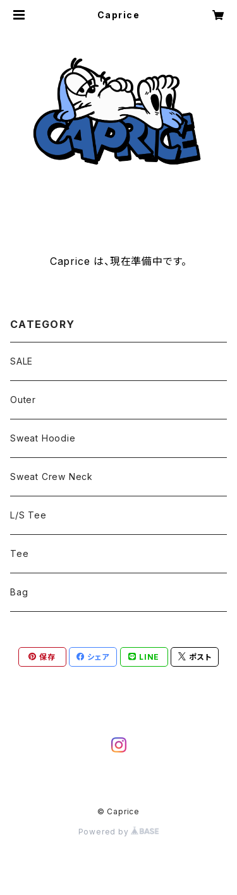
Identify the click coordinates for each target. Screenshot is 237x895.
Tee (19, 553)
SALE (21, 361)
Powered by (118, 831)
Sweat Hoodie (43, 438)
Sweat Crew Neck (51, 476)
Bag (19, 592)
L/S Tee (28, 515)
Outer (23, 399)
